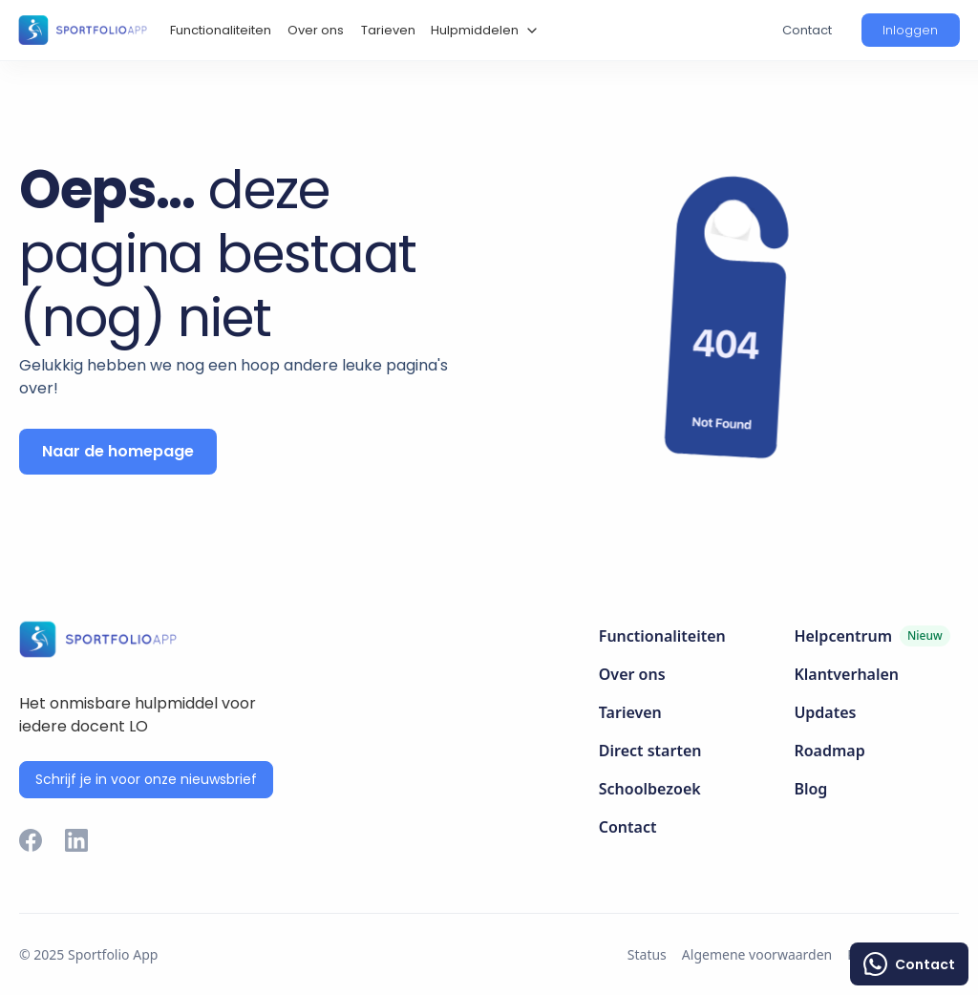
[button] (482, 30)
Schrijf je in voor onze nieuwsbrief (146, 779)
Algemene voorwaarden (757, 954)
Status (647, 954)
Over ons (315, 30)
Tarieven (388, 30)
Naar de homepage (118, 451)
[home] (82, 29)
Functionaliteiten (220, 30)
